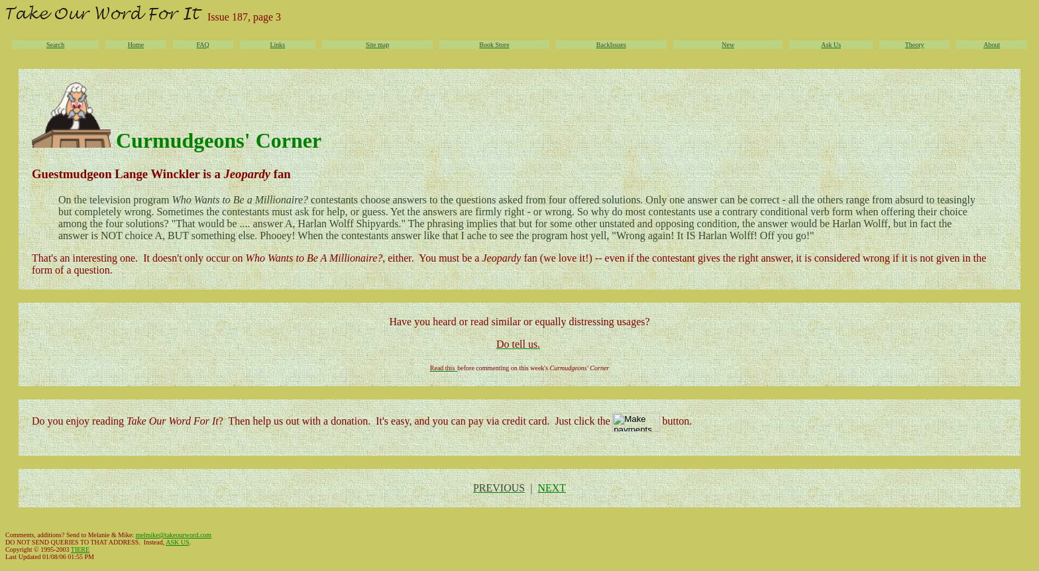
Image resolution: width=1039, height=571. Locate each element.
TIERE (80, 549)
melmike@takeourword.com (173, 535)
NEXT (551, 487)
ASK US (177, 542)
